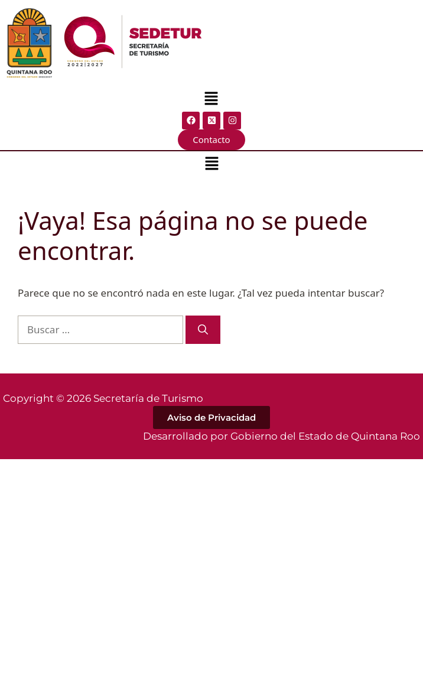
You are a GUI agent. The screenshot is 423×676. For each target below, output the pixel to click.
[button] (211, 99)
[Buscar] (203, 330)
